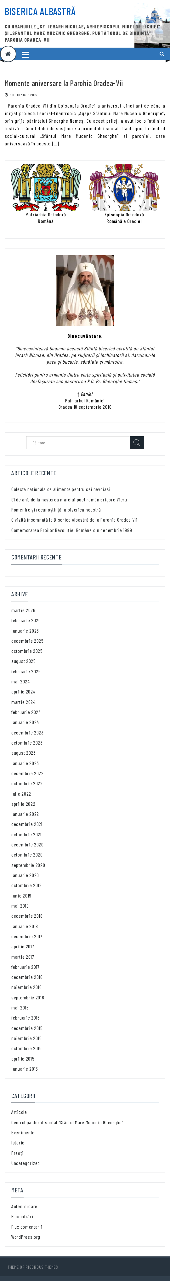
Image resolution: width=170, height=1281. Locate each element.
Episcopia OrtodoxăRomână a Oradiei (124, 217)
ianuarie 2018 (24, 926)
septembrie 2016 (27, 997)
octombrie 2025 (27, 651)
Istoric (18, 1142)
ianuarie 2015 (24, 1069)
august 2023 (23, 753)
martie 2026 (23, 610)
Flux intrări (22, 1216)
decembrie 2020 (27, 844)
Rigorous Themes (42, 1267)
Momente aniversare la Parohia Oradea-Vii (64, 83)
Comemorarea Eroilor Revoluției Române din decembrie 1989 (71, 530)
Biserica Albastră (40, 11)
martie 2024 (23, 702)
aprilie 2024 (23, 691)
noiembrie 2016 (26, 987)
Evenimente (23, 1132)
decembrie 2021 (26, 824)
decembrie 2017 (26, 936)
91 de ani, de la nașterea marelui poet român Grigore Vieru (69, 499)
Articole (19, 1112)
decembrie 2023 (27, 732)
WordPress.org (25, 1237)
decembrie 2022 (27, 773)
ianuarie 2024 (25, 722)
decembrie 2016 (27, 977)
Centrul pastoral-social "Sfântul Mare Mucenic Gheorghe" (67, 1122)
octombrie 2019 (26, 885)
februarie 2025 (26, 671)
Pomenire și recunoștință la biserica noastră (56, 509)
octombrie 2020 (27, 854)
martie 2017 (22, 957)
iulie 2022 (21, 794)
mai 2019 (20, 906)
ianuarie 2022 (25, 814)
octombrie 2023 (27, 743)
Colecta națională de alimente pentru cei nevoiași (60, 489)
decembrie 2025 (27, 641)
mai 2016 (20, 1007)
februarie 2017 (25, 967)
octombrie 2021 (26, 834)
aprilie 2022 (23, 804)
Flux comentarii (26, 1227)
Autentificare (24, 1206)
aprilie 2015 (22, 1059)
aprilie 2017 (22, 946)
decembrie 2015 (27, 1028)
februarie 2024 (26, 712)
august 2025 (23, 661)
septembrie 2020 (28, 865)
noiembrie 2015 (26, 1038)
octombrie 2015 (26, 1048)
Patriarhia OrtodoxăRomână (46, 217)
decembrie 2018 (27, 916)
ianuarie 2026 (25, 631)
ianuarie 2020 (25, 875)
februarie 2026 (26, 620)
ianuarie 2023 (25, 763)
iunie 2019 (21, 895)
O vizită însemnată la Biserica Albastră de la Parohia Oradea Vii (74, 520)
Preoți (17, 1153)
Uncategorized (25, 1163)
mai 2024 (20, 681)
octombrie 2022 (27, 783)
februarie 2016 (25, 1018)
